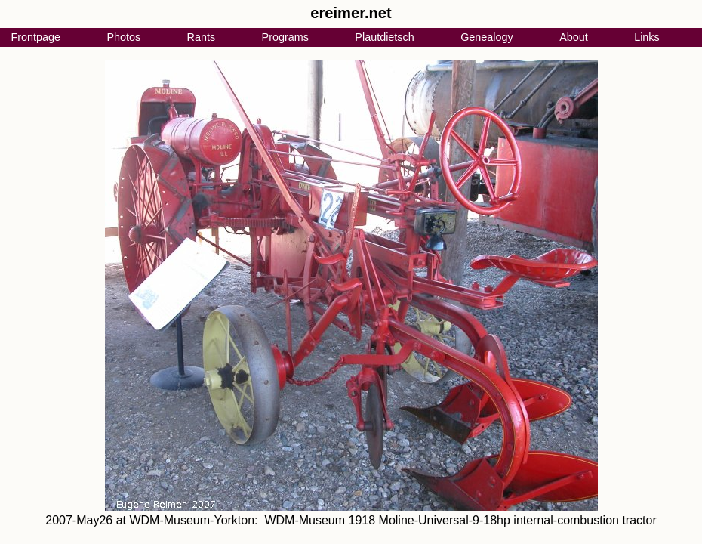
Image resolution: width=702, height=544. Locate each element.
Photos (123, 37)
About (573, 37)
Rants (201, 37)
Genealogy (486, 37)
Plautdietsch (384, 37)
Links (647, 37)
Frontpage (35, 37)
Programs (285, 37)
